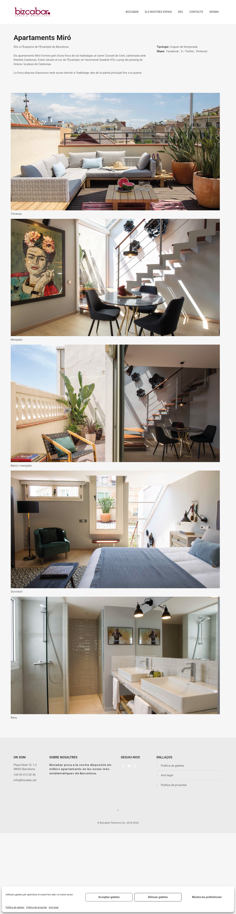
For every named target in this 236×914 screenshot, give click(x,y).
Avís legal (54, 907)
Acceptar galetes (109, 897)
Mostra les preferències (207, 897)
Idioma (214, 12)
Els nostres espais (158, 12)
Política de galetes (15, 907)
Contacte (196, 12)
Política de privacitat (36, 907)
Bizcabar (132, 12)
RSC (180, 12)
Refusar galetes (158, 897)
